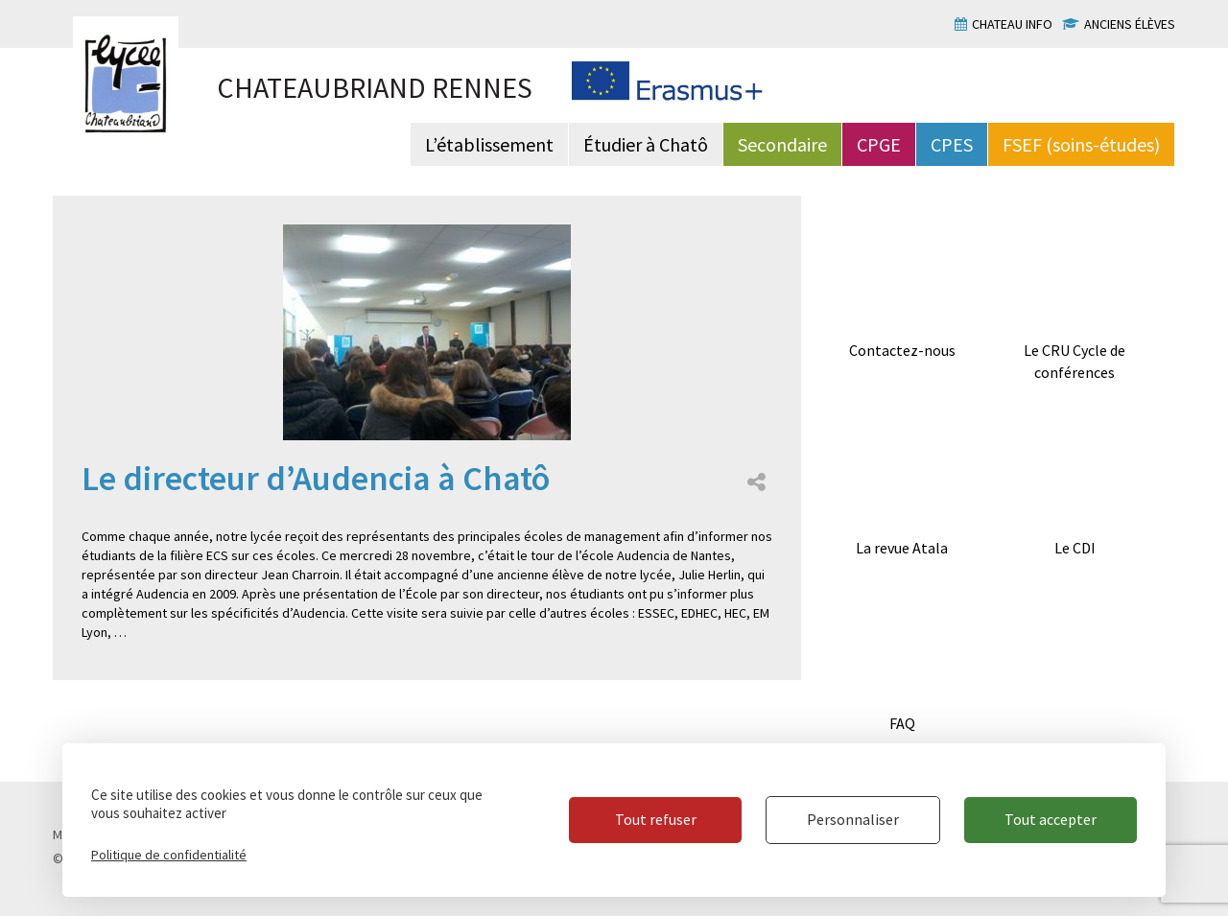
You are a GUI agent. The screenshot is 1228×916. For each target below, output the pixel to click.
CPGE (879, 144)
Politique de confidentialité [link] (169, 854)
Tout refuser (656, 819)
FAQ (902, 723)
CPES (952, 144)
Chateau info (1012, 24)
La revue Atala (902, 547)
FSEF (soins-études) (1081, 144)
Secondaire (782, 144)
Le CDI (1075, 547)
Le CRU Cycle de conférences (1074, 361)
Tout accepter (1050, 819)
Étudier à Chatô (645, 144)
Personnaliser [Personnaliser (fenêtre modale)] (853, 819)
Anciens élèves (1129, 24)
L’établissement (489, 144)
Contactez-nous (902, 350)
